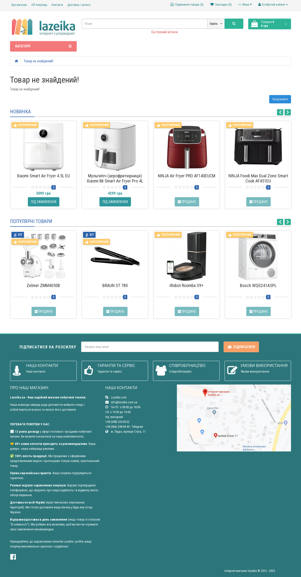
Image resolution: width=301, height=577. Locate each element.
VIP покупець (39, 5)
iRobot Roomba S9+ (187, 285)
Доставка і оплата (78, 5)
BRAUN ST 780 (115, 285)
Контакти (57, 5)
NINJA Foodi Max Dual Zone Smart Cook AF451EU (258, 178)
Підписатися (241, 347)
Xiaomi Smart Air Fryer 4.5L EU (43, 175)
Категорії (43, 46)
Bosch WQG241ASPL (258, 285)
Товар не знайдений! (38, 61)
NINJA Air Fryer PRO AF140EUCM (186, 175)
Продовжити (280, 99)
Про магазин (19, 5)
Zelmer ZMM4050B (43, 285)
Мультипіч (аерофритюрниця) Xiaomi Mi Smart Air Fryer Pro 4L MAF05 (115, 181)
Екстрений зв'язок (164, 32)
